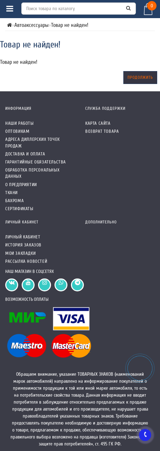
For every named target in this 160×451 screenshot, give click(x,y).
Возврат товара (102, 131)
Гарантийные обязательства (35, 162)
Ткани (11, 192)
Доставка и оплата (25, 153)
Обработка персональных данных (32, 173)
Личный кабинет (22, 236)
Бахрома (14, 200)
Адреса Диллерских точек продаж (32, 142)
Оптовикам (17, 131)
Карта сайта (98, 123)
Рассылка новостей (26, 261)
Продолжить (140, 77)
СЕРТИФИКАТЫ (19, 208)
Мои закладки (20, 253)
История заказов (23, 244)
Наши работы (19, 123)
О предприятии (21, 184)
